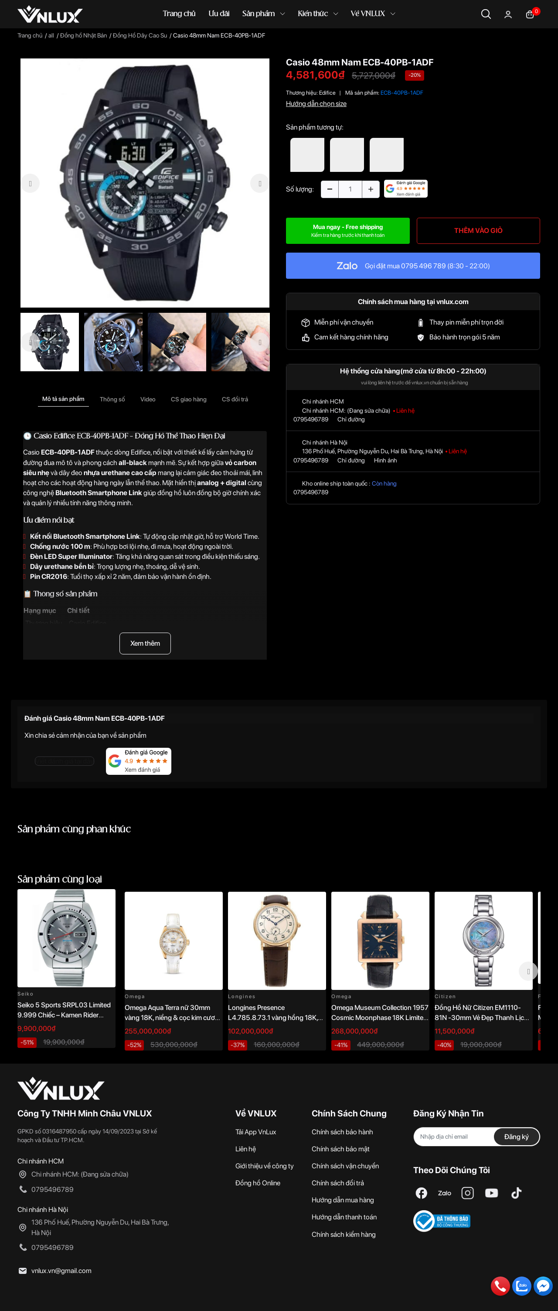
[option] (144, 183)
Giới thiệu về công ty (264, 1166)
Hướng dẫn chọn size (316, 103)
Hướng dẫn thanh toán (344, 1217)
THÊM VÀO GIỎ (478, 230)
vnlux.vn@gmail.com (61, 1271)
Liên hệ (245, 1149)
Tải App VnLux (255, 1132)
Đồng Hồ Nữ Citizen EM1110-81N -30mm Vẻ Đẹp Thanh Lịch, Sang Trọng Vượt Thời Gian (482, 1017)
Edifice (327, 92)
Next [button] (528, 971)
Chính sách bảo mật (341, 1149)
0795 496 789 (423, 266)
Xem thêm (145, 643)
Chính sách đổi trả (338, 1183)
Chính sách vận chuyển (345, 1166)
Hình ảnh (385, 460)
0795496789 (310, 419)
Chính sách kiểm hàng (344, 1234)
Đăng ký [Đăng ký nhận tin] (516, 1137)
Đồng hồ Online (257, 1183)
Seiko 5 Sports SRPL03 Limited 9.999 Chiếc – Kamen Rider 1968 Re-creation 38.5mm (64, 1015)
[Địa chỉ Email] (477, 1137)
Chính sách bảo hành (342, 1132)
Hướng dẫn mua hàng (343, 1200)
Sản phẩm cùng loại (59, 879)
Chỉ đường (351, 419)
